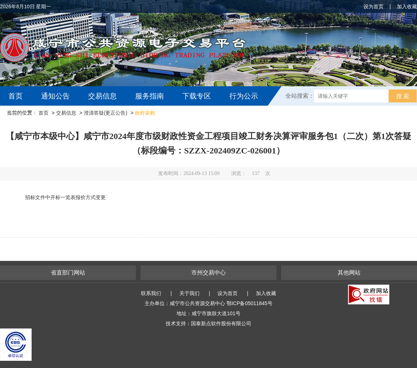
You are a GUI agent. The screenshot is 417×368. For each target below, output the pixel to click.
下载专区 (196, 96)
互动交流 (24, 115)
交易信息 (102, 96)
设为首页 (373, 6)
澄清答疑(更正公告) (105, 113)
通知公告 (55, 96)
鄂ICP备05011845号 (249, 303)
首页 (15, 96)
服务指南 (149, 96)
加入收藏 (407, 6)
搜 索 (402, 96)
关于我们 (189, 293)
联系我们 (151, 293)
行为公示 (243, 96)
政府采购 (145, 113)
